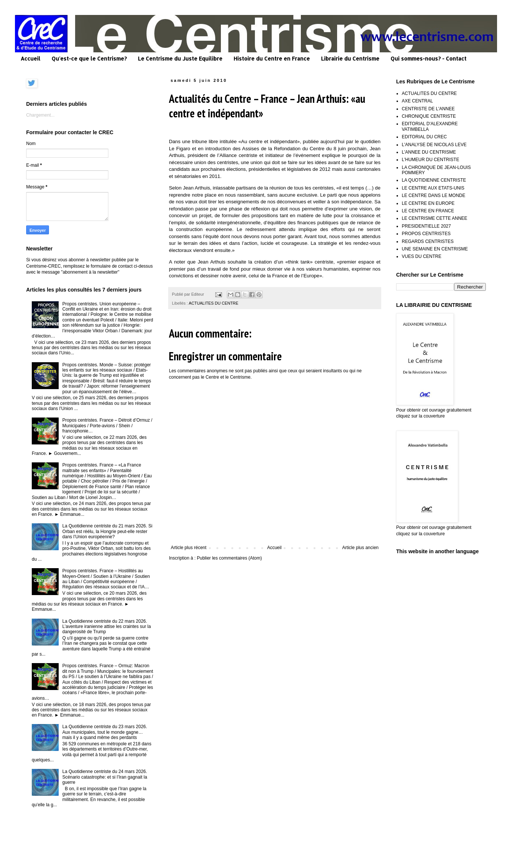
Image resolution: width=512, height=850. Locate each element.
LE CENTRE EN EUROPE (428, 203)
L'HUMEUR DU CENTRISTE (430, 159)
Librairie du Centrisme (350, 58)
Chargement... (40, 115)
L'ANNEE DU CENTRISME (429, 152)
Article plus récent (188, 547)
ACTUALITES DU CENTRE (213, 303)
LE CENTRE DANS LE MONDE (433, 195)
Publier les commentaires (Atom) (229, 558)
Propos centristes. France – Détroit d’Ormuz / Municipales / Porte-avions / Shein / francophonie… (107, 426)
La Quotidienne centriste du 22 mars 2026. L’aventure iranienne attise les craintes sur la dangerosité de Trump (106, 627)
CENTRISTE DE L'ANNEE (428, 108)
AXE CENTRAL (417, 101)
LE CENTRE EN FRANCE (428, 210)
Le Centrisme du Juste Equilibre (180, 58)
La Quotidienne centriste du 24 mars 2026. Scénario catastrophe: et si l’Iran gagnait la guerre (104, 777)
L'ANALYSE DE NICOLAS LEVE (434, 144)
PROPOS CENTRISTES (426, 233)
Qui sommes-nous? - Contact (428, 58)
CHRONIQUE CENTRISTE (429, 116)
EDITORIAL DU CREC (424, 136)
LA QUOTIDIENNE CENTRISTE (434, 180)
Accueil (30, 58)
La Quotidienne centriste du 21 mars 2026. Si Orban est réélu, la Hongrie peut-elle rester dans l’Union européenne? (107, 531)
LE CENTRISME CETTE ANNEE (434, 218)
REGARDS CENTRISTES (428, 241)
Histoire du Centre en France (272, 58)
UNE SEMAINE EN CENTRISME (435, 249)
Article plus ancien (360, 547)
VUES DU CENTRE (421, 256)
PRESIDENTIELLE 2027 (426, 226)
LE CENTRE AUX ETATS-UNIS (433, 188)
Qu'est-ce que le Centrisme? (89, 58)
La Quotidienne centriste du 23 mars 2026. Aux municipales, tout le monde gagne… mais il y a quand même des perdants (104, 732)
